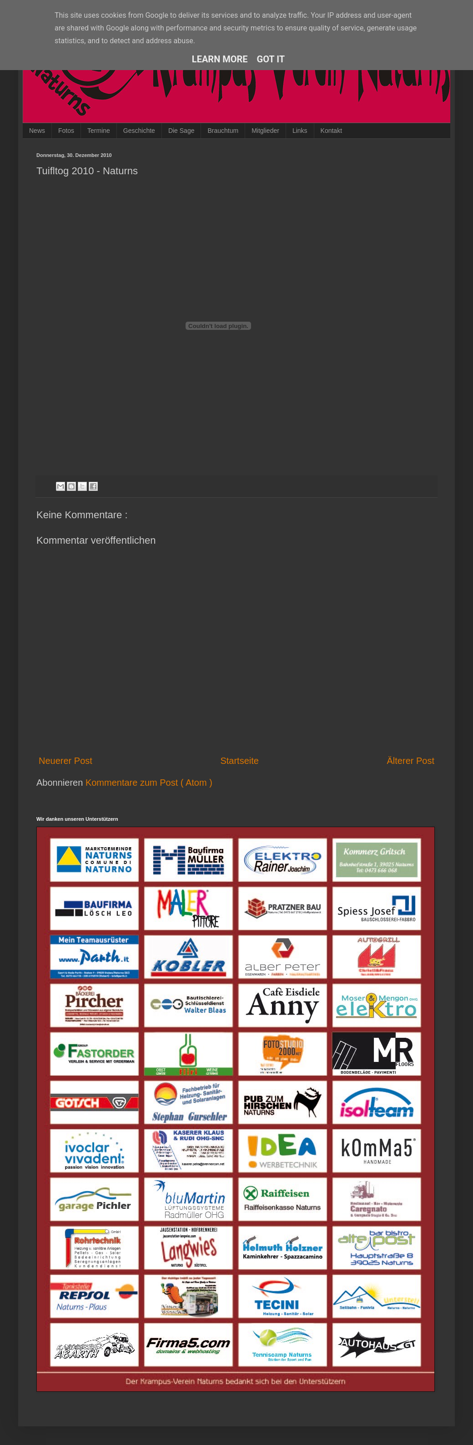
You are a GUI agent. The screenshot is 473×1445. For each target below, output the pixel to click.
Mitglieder (265, 130)
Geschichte (139, 130)
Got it (271, 59)
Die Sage (181, 130)
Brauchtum (222, 130)
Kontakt (331, 130)
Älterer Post (410, 761)
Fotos (66, 130)
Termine (98, 130)
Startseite (239, 761)
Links (299, 130)
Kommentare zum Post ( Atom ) (149, 783)
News (37, 130)
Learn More (220, 59)
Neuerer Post (65, 761)
